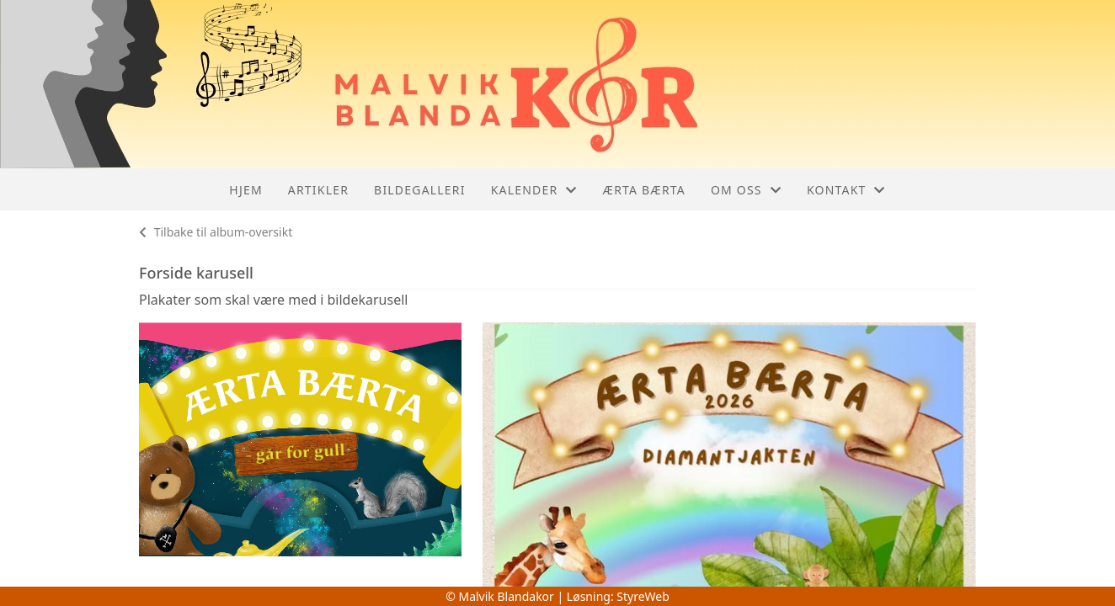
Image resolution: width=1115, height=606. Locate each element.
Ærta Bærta (644, 190)
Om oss (746, 190)
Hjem (245, 190)
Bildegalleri (420, 190)
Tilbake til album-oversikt (215, 232)
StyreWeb (643, 596)
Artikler (318, 190)
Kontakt (846, 190)
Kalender (534, 190)
